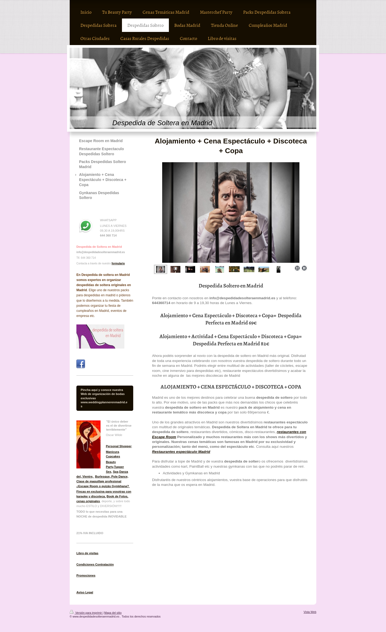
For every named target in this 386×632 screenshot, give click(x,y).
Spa (115, 471)
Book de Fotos (117, 496)
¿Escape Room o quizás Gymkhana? (103, 486)
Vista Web (310, 611)
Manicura (112, 451)
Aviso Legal (84, 592)
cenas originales (88, 501)
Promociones (85, 575)
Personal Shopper (119, 446)
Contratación (104, 564)
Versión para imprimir (86, 612)
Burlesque (102, 476)
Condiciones (85, 564)
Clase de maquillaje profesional (98, 481)
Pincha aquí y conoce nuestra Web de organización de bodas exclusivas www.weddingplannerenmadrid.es (104, 398)
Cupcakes (113, 456)
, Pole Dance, (119, 476)
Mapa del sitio (113, 612)
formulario (118, 263)
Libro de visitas (87, 553)
